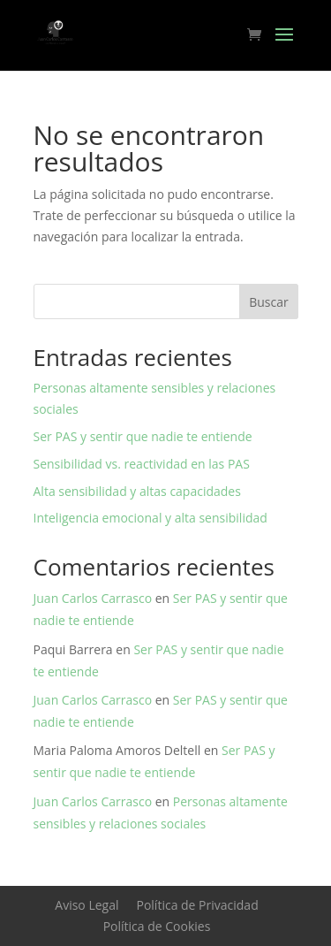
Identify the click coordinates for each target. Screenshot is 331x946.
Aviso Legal (86, 904)
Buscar (269, 302)
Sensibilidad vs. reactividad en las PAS (142, 463)
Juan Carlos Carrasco (93, 598)
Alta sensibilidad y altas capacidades (137, 491)
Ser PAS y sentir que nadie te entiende (143, 436)
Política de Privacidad (197, 904)
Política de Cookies (157, 926)
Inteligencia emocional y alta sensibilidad (150, 517)
